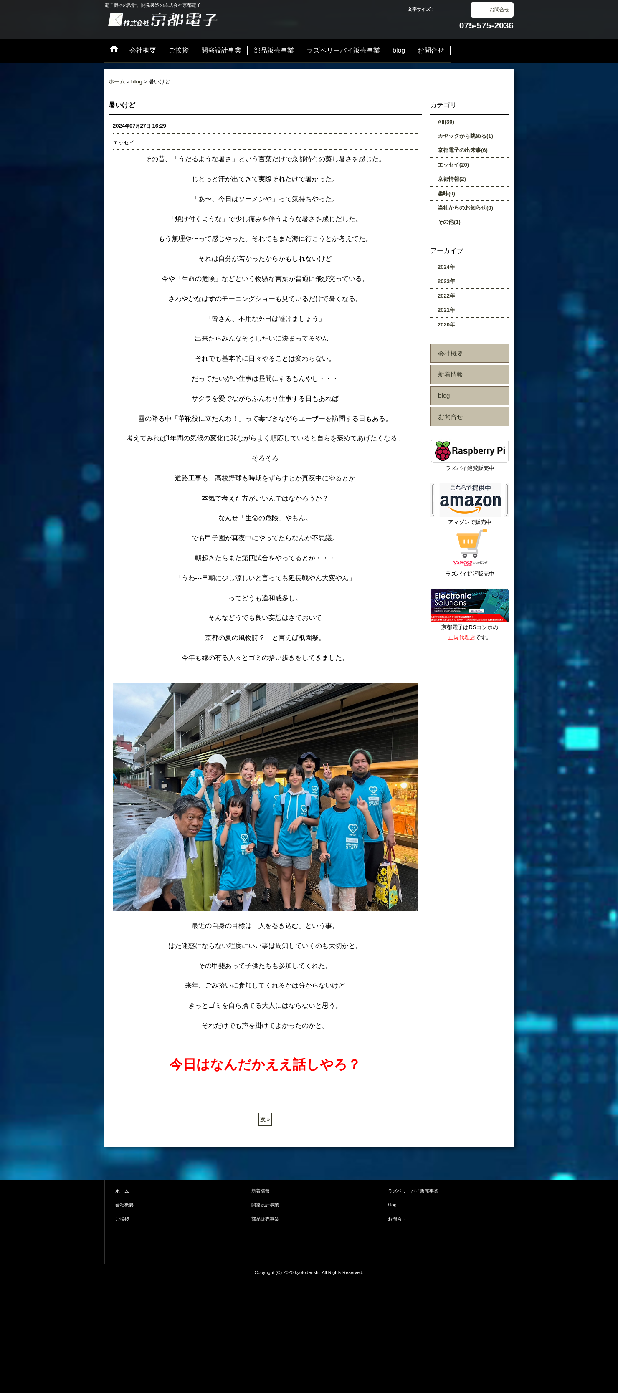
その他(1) (449, 222)
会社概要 (450, 353)
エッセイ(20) (453, 165)
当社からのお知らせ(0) (465, 208)
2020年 (446, 324)
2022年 (446, 296)
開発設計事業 (265, 1204)
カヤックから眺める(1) (465, 136)
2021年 (446, 310)
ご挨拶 (122, 1218)
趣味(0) (446, 193)
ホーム (122, 1190)
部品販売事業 (265, 1218)
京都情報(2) (452, 179)
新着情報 (450, 374)
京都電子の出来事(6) (463, 150)
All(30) (446, 122)
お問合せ (499, 10)
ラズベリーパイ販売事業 (413, 1190)
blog (444, 395)
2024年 (446, 267)
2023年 (446, 281)
